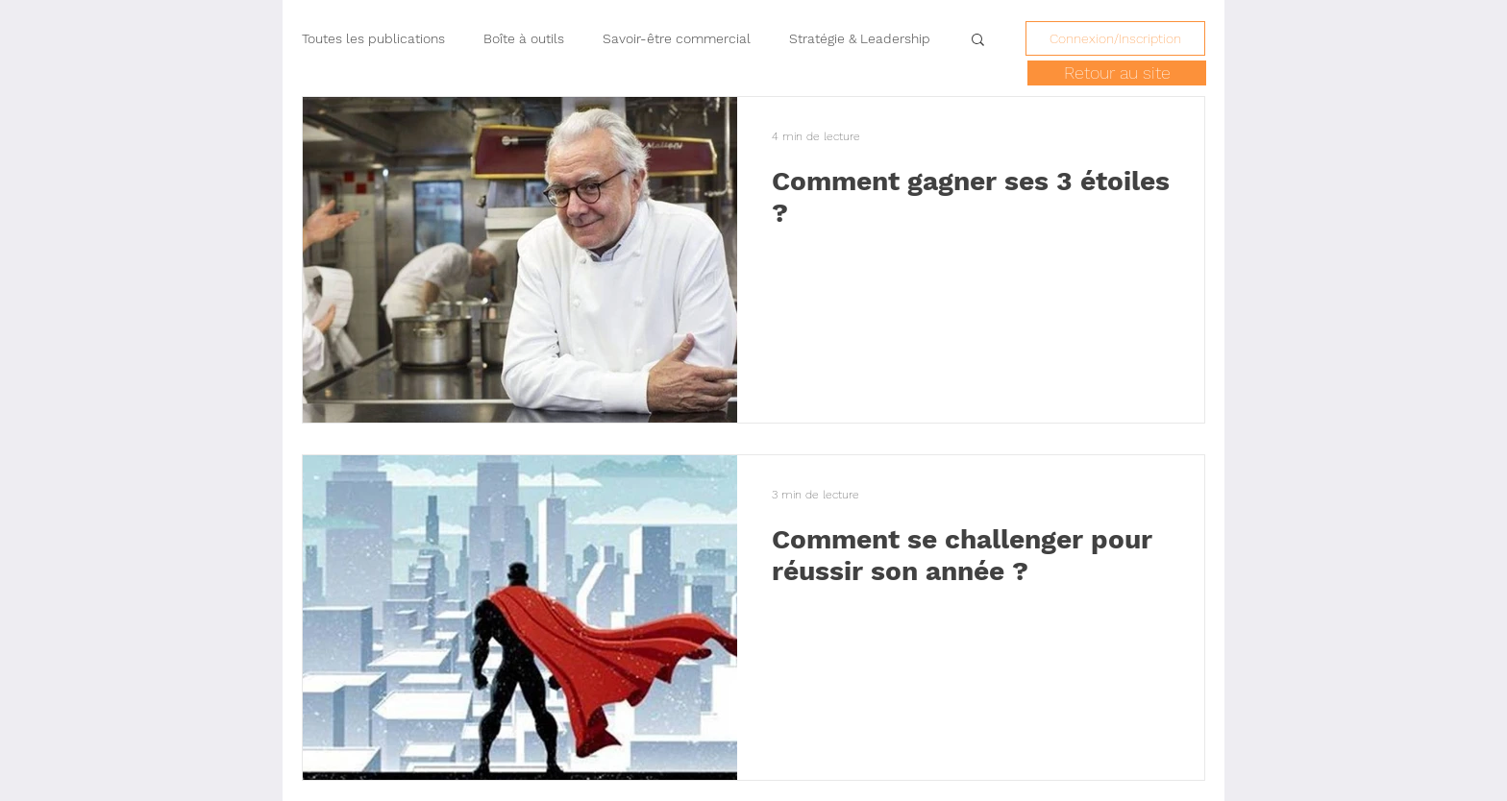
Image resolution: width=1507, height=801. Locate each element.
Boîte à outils (523, 38)
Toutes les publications (373, 38)
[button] (978, 41)
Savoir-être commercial (677, 38)
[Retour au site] (1116, 73)
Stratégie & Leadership (859, 38)
